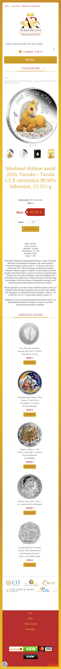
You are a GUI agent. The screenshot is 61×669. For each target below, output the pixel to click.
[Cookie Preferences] (4, 664)
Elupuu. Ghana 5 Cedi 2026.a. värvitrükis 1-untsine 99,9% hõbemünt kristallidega (30, 453)
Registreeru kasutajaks (31, 6)
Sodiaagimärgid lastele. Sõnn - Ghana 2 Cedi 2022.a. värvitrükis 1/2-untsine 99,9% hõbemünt (29, 401)
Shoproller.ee (53, 665)
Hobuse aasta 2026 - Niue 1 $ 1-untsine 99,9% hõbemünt (29, 502)
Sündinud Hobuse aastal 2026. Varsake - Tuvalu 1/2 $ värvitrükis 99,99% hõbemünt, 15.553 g (30, 82)
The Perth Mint (36, 200)
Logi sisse (16, 6)
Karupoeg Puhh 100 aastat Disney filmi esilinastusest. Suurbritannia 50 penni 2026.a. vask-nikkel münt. (29, 551)
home (6, 77)
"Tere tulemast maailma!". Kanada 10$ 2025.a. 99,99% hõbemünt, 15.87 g (30, 351)
